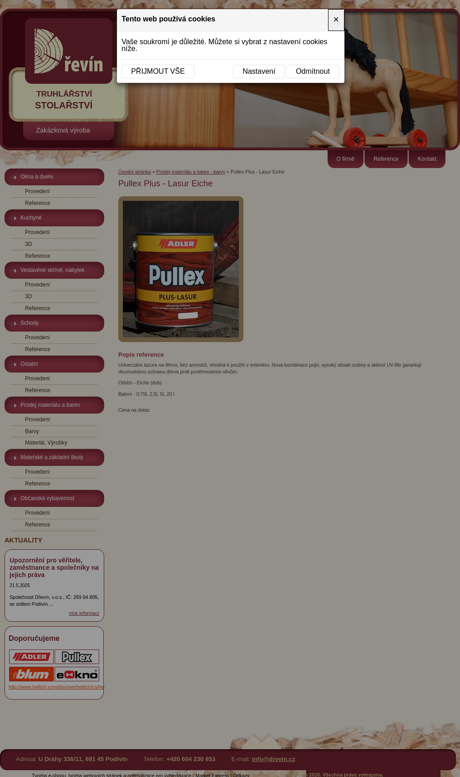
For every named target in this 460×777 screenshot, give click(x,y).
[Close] (336, 20)
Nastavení (259, 71)
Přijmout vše (158, 71)
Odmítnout (313, 71)
